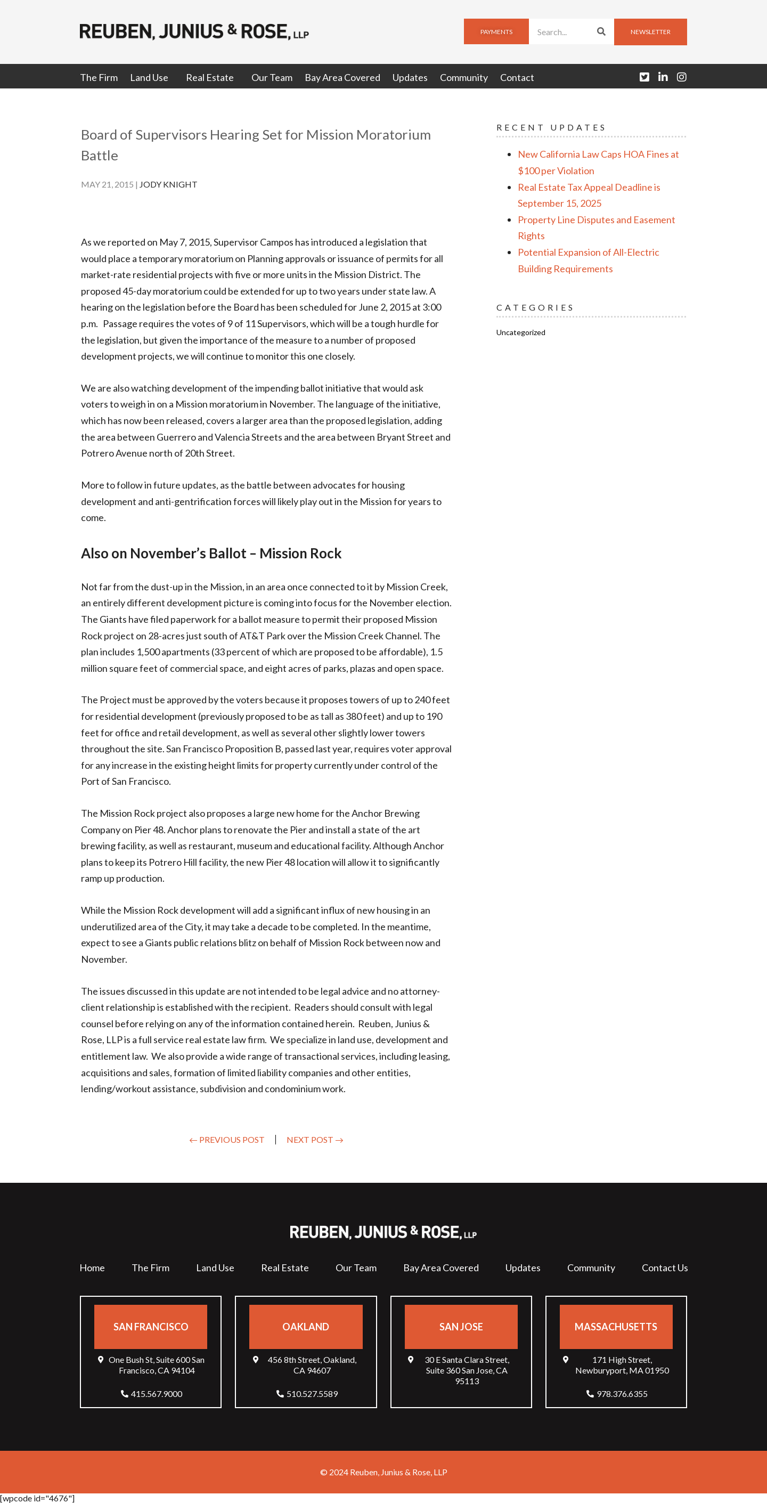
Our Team (271, 77)
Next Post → (315, 1139)
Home (92, 1267)
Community (464, 77)
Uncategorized (520, 332)
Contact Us (665, 1267)
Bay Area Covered (342, 77)
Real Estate (212, 77)
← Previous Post (227, 1139)
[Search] (601, 31)
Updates (410, 77)
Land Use (152, 77)
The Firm (99, 77)
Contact (517, 77)
